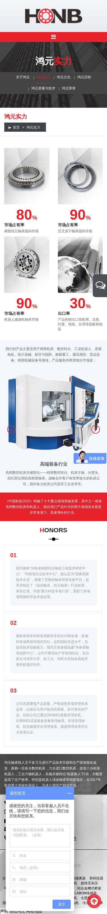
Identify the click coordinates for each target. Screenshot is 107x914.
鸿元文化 (63, 77)
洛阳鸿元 (17, 911)
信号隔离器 (77, 878)
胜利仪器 (96, 878)
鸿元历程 (84, 77)
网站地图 (34, 911)
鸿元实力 (43, 77)
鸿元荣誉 (69, 88)
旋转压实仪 (89, 883)
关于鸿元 (23, 77)
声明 (4, 911)
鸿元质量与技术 (43, 88)
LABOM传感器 (85, 893)
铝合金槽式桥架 (89, 888)
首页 (16, 127)
